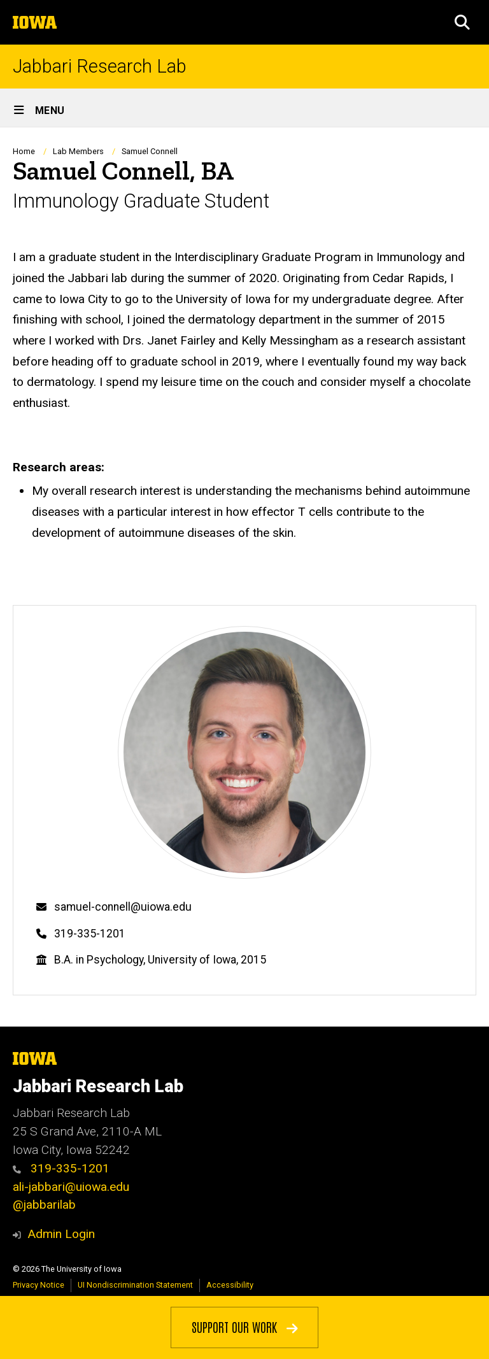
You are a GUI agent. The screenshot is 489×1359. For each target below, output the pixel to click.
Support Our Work (245, 1326)
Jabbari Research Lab (100, 66)
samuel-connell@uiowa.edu (123, 906)
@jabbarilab (44, 1204)
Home (24, 151)
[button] (462, 22)
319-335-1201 (89, 933)
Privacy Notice (38, 1285)
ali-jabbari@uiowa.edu (71, 1186)
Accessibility (229, 1285)
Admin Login (61, 1234)
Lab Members (78, 151)
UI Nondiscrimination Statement (135, 1285)
